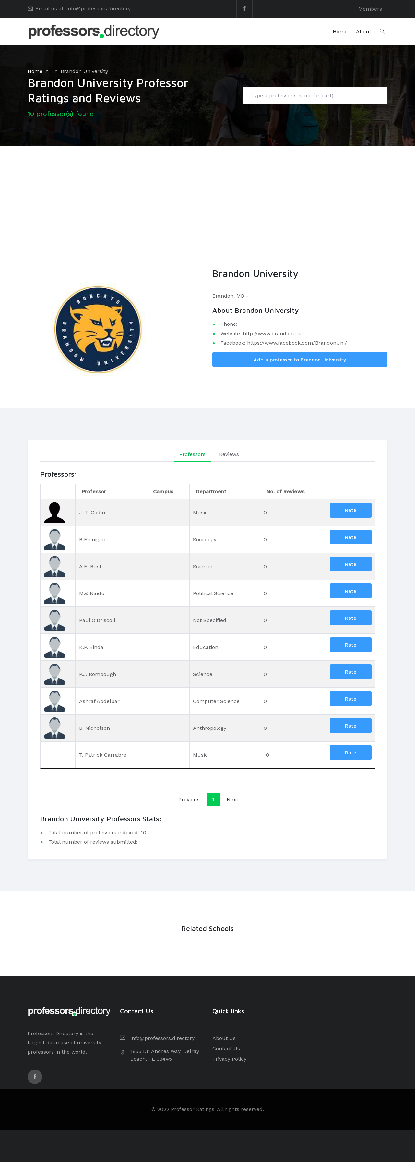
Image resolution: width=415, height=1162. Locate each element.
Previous (189, 799)
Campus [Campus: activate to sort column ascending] (163, 491)
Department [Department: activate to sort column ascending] (211, 491)
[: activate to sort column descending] (58, 491)
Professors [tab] (192, 454)
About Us (224, 1038)
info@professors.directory (162, 1038)
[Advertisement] (207, 195)
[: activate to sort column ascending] (350, 491)
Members (370, 9)
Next (232, 799)
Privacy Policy (229, 1059)
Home (340, 32)
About (363, 32)
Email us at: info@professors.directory (83, 9)
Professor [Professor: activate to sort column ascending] (94, 491)
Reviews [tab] (229, 454)
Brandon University (84, 71)
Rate (350, 510)
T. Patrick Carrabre (102, 755)
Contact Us (226, 1049)
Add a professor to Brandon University (300, 359)
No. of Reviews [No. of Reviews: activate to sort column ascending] (285, 491)
